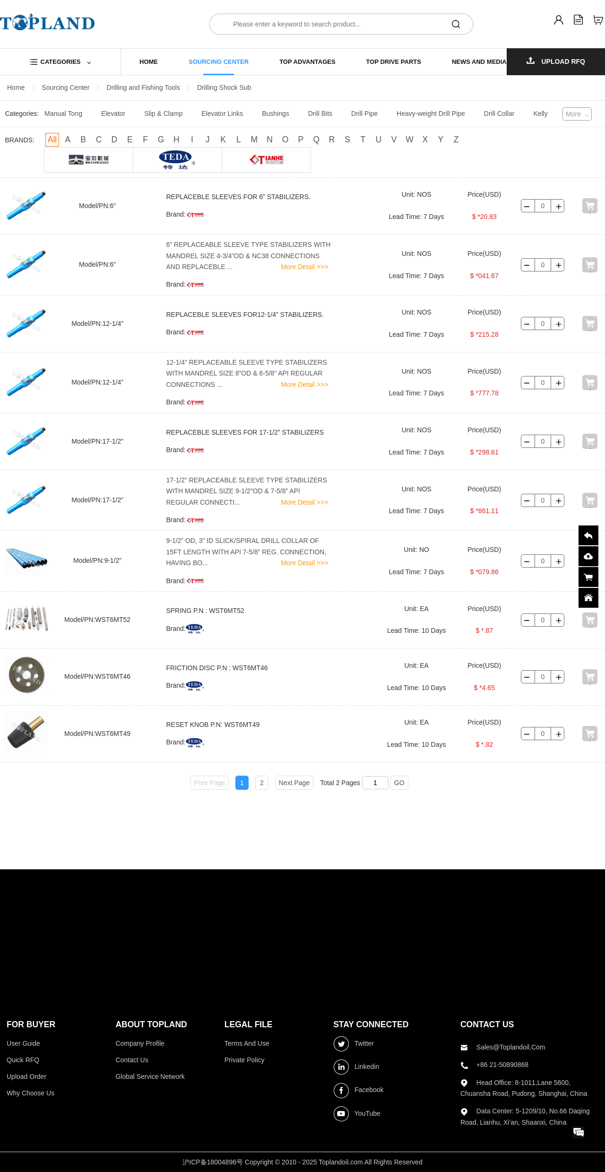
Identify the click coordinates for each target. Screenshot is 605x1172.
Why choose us (30, 1093)
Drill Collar (499, 113)
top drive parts (393, 61)
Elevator (113, 113)
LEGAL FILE (249, 1024)
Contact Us (131, 1060)
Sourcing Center (65, 87)
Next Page (294, 783)
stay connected (370, 1024)
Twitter (353, 1044)
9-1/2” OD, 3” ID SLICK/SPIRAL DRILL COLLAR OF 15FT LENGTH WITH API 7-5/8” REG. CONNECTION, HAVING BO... (246, 552)
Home (16, 87)
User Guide (23, 1043)
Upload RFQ (556, 61)
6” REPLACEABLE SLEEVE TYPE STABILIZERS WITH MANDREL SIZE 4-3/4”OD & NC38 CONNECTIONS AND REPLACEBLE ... (248, 256)
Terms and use (247, 1043)
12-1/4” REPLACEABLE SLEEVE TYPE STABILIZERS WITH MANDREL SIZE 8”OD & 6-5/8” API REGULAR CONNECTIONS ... (246, 373)
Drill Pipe (364, 113)
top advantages (307, 61)
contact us (487, 1024)
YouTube (356, 1114)
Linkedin (356, 1067)
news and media (479, 61)
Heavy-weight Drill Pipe (431, 113)
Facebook (358, 1091)
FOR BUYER (31, 1024)
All (52, 139)
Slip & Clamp (163, 113)
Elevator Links (222, 113)
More (573, 114)
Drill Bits (320, 113)
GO (399, 783)
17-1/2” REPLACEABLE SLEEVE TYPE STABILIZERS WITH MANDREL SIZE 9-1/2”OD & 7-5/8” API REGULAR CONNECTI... (246, 491)
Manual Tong (63, 113)
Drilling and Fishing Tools (143, 87)
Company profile (139, 1043)
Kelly (540, 113)
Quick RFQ (23, 1060)
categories (61, 61)
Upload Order (26, 1076)
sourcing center (219, 61)
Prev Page (209, 783)
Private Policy (245, 1060)
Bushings (275, 113)
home (148, 61)
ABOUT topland (151, 1024)
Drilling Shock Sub (224, 87)
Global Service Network (149, 1076)
